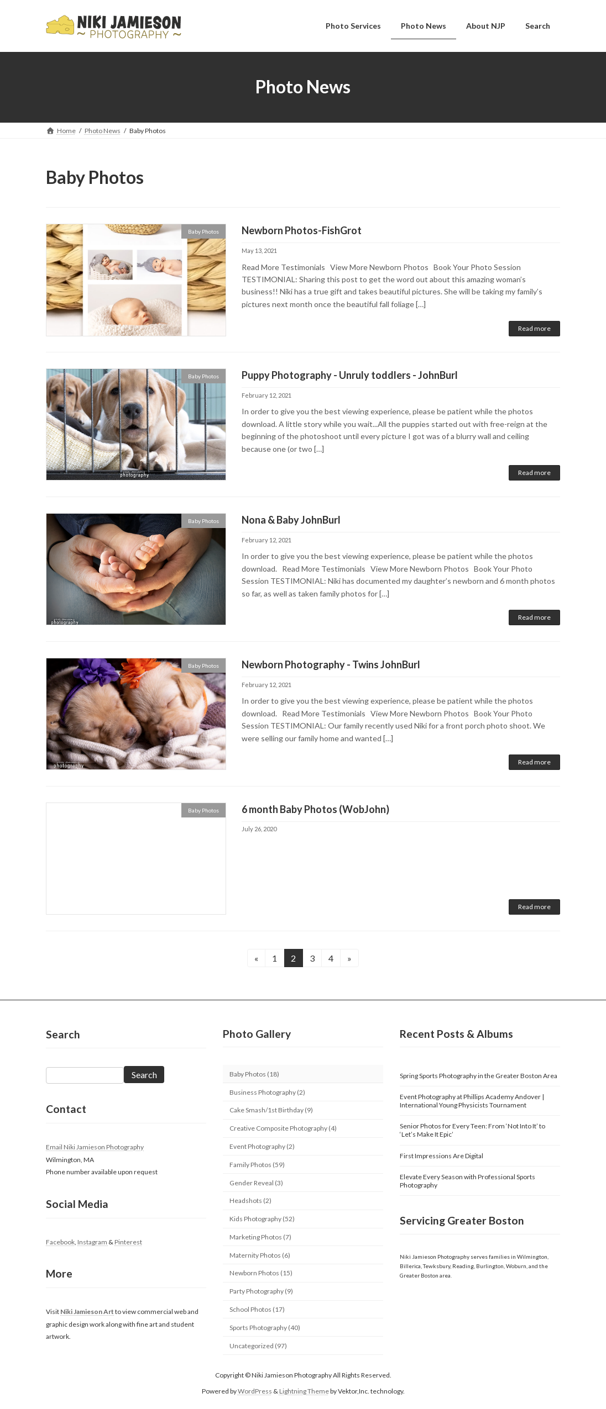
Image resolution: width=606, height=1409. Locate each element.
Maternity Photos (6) (259, 1255)
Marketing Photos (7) (260, 1237)
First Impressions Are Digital (441, 1156)
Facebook (60, 1242)
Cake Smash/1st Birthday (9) (271, 1110)
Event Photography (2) (262, 1146)
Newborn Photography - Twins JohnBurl (331, 664)
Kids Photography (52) (262, 1219)
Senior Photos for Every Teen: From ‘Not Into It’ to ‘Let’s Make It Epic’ (472, 1130)
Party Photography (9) (261, 1291)
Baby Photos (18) (254, 1074)
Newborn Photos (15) (260, 1273)
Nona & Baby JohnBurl (291, 520)
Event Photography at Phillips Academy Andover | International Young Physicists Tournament (472, 1101)
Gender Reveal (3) (256, 1183)
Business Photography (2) (267, 1092)
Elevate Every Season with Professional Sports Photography (467, 1181)
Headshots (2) (250, 1200)
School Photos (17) (257, 1309)
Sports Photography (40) (264, 1327)
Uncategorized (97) (258, 1346)
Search (144, 1074)
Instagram (92, 1242)
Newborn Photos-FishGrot (302, 230)
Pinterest (128, 1242)
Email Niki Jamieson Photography (95, 1147)
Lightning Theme (304, 1391)
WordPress (255, 1391)
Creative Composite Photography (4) (283, 1128)
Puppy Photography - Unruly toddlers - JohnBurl (350, 375)
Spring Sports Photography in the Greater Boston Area (478, 1076)
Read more (534, 328)
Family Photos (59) (257, 1164)
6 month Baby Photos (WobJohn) (315, 809)
